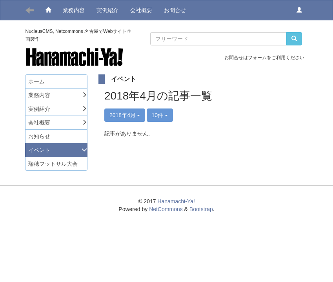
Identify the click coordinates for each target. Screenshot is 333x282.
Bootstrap (201, 209)
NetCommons (166, 209)
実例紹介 (107, 10)
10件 (160, 115)
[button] (299, 10)
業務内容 (74, 10)
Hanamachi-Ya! (176, 201)
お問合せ (175, 10)
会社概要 (141, 10)
